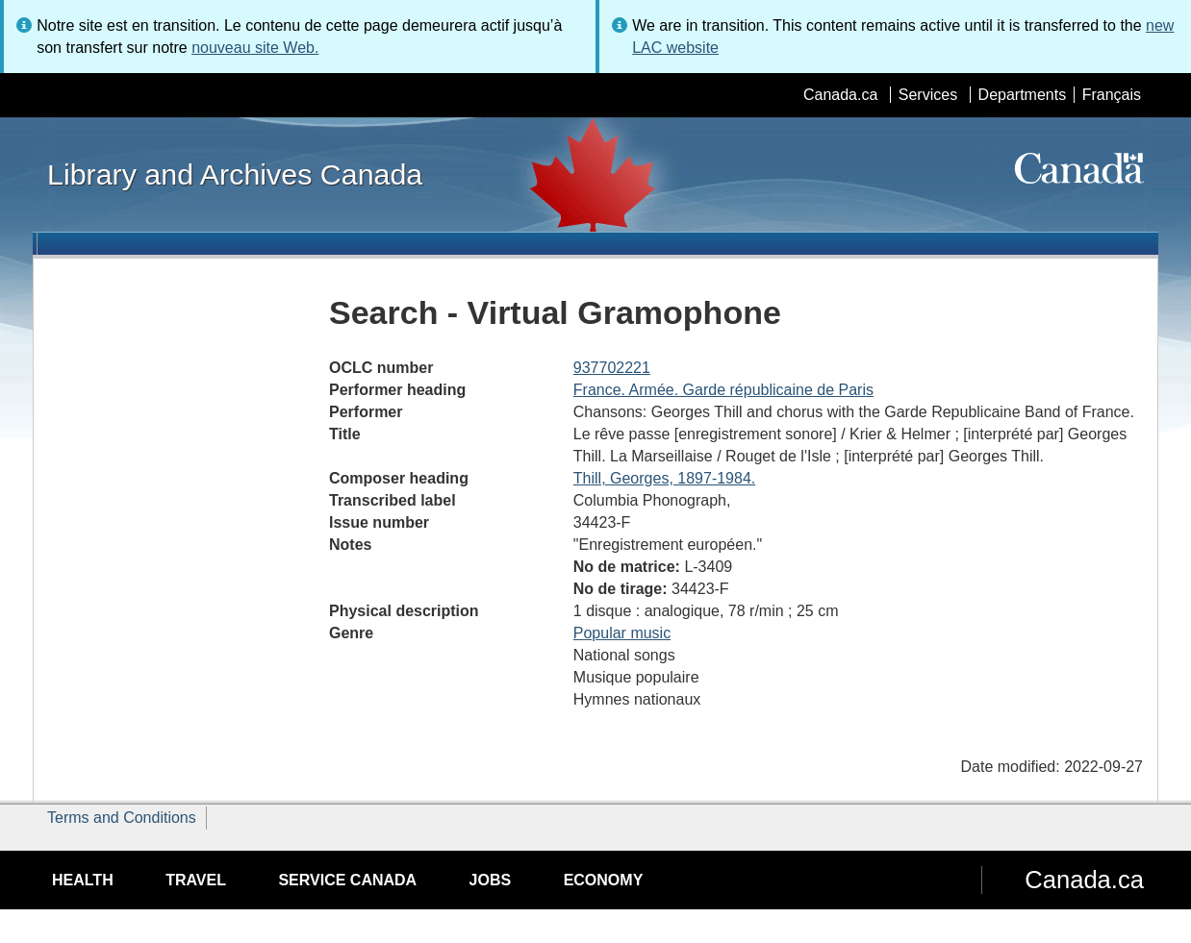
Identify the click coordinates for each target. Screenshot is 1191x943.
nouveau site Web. (254, 47)
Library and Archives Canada (234, 174)
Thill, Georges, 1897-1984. (664, 478)
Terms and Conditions (121, 817)
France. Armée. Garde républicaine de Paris (723, 390)
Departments (1022, 95)
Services (928, 95)
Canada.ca (840, 95)
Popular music (622, 633)
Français (1111, 95)
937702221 (611, 368)
